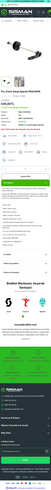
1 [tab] (23, 316)
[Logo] (16, 12)
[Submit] (25, 460)
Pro (19, 115)
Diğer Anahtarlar (24, 112)
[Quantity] (25, 169)
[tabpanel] (8, 304)
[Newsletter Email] (25, 451)
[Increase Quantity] (47, 169)
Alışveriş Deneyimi (11, 272)
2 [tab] (26, 316)
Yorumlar (7, 254)
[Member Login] (43, 12)
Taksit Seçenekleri (11, 263)
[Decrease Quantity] (4, 169)
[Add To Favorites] (11, 144)
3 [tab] (28, 316)
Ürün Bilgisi (8, 183)
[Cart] (48, 12)
